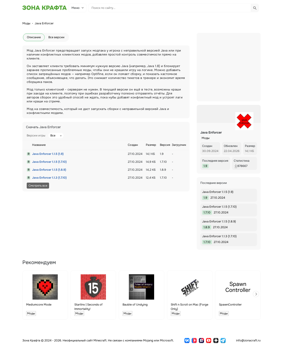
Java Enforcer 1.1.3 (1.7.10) (49, 178)
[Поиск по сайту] (169, 8)
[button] (256, 294)
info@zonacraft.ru (248, 340)
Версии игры (36, 135)
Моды (26, 23)
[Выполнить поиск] (255, 8)
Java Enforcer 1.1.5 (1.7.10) (49, 162)
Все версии (56, 37)
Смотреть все (38, 185)
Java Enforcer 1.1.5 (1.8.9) (49, 170)
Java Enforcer (44, 23)
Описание (34, 37)
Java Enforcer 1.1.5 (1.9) (48, 154)
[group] (45, 295)
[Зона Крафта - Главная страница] (44, 8)
